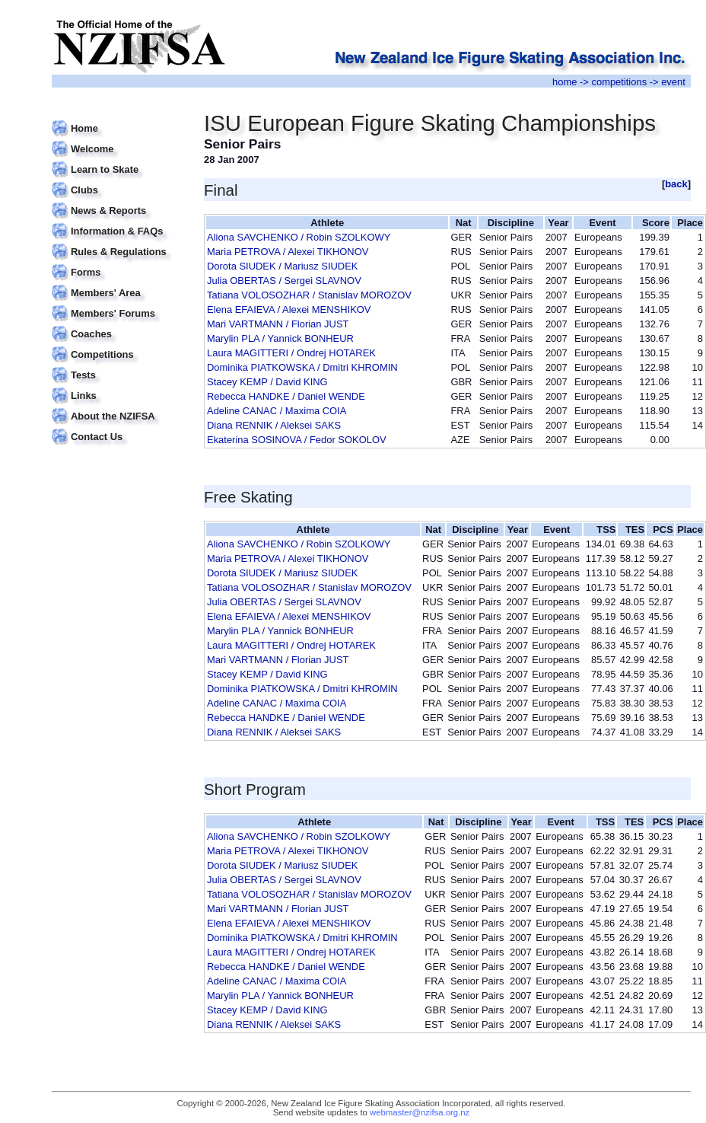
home (564, 82)
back (676, 184)
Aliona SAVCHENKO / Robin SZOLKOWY (298, 237)
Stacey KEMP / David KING (267, 382)
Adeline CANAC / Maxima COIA (276, 410)
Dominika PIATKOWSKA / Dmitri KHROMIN (302, 367)
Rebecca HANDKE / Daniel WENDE (286, 396)
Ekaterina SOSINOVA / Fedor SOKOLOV (296, 439)
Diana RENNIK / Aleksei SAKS (274, 425)
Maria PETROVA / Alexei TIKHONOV (287, 251)
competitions (619, 82)
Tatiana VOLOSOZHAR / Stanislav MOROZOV (309, 295)
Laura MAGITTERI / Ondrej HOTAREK (291, 353)
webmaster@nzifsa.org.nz (419, 1112)
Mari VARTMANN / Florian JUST (277, 324)
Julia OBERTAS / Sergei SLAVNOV (284, 280)
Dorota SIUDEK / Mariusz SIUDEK (282, 266)
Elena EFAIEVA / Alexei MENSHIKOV (288, 309)
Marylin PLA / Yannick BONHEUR (280, 338)
